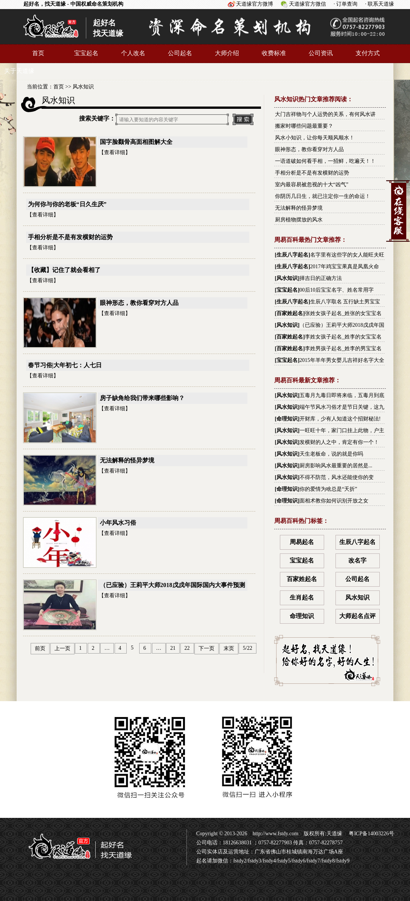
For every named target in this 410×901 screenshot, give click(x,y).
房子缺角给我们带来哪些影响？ (142, 398)
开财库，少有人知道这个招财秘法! (340, 419)
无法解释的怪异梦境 (127, 460)
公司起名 (180, 53)
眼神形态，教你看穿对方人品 (139, 303)
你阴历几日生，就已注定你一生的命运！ (322, 196)
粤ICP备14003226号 (371, 833)
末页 (229, 648)
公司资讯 (321, 53)
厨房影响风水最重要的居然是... (336, 465)
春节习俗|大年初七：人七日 (65, 365)
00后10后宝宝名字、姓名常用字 (337, 290)
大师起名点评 (357, 616)
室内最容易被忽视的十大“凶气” (311, 184)
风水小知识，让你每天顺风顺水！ (314, 138)
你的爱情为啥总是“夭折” (328, 489)
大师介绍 (227, 53)
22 (187, 648)
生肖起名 (302, 597)
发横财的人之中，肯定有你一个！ (339, 442)
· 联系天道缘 (379, 4)
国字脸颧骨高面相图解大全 (136, 142)
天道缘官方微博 (254, 4)
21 (172, 648)
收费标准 (274, 53)
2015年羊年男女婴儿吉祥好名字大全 (342, 360)
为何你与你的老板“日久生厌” (67, 204)
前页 (40, 648)
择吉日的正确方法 (321, 278)
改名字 (357, 560)
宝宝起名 (86, 53)
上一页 (62, 648)
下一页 (206, 648)
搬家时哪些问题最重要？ (304, 126)
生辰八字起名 (292, 255)
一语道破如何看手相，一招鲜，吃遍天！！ (325, 161)
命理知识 (287, 419)
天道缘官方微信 (307, 4)
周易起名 (302, 542)
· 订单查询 (345, 4)
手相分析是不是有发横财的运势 (70, 237)
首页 (38, 53)
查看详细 (114, 152)
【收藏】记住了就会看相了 (64, 270)
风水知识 (83, 87)
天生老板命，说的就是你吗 (331, 454)
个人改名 (133, 53)
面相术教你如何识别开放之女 (334, 501)
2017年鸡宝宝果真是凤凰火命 (344, 266)
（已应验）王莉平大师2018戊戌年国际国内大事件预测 (172, 585)
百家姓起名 (289, 313)
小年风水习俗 (118, 522)
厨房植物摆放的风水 (299, 220)
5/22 (247, 648)
